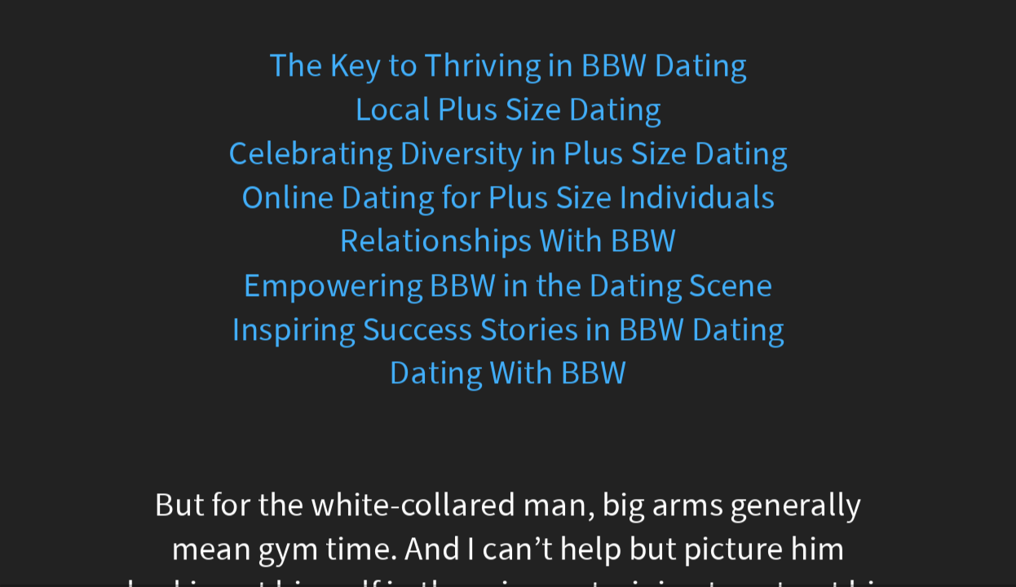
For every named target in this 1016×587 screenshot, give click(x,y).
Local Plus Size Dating (508, 109)
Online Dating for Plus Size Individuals (508, 197)
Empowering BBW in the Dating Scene (508, 285)
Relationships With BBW (508, 241)
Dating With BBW (507, 373)
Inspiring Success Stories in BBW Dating (508, 329)
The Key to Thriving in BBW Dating (508, 65)
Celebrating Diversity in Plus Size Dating (507, 153)
